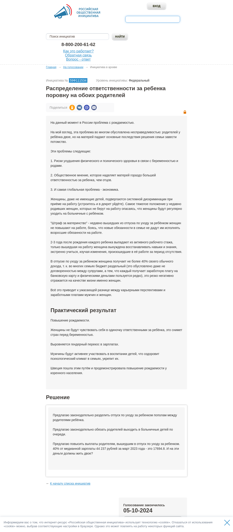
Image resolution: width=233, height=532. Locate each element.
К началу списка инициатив (70, 483)
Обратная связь (78, 55)
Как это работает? (78, 51)
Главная (51, 67)
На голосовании (73, 67)
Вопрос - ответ (78, 59)
